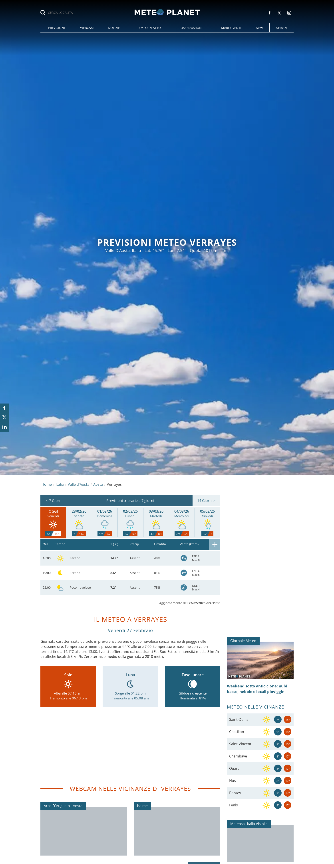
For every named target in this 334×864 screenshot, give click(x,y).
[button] (56, 27)
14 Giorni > (206, 500)
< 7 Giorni (54, 500)
